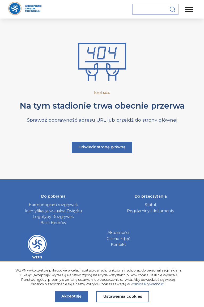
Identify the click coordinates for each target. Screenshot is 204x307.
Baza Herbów (53, 222)
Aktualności (118, 232)
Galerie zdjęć (118, 238)
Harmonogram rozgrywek (53, 204)
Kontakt (118, 244)
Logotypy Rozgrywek (53, 216)
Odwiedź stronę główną (102, 147)
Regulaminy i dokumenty (150, 210)
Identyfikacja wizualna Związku (53, 210)
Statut (150, 204)
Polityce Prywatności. (148, 284)
